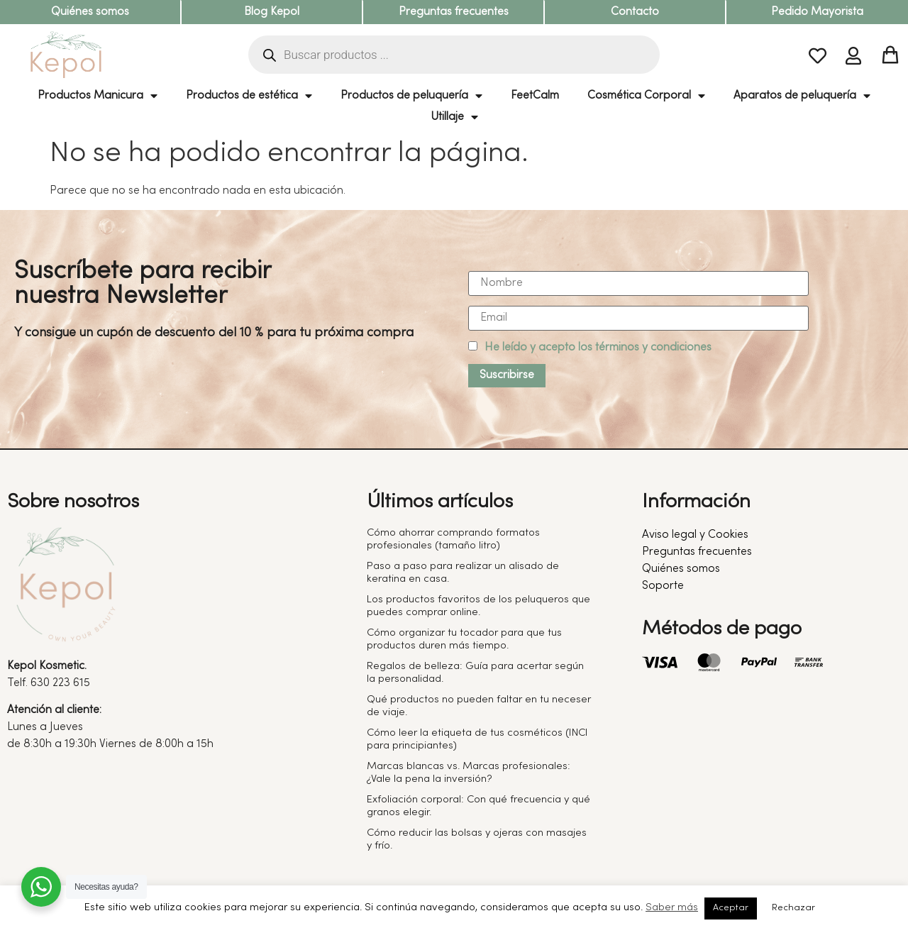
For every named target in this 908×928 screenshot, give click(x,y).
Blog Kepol (271, 12)
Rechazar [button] (793, 908)
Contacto (635, 12)
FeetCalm (535, 95)
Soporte (663, 586)
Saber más (672, 907)
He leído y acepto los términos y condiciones (598, 347)
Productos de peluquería (411, 95)
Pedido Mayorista (817, 12)
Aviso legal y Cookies (695, 535)
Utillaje (454, 117)
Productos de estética (249, 95)
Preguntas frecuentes (454, 12)
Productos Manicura (97, 95)
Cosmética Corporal (646, 95)
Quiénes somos (90, 12)
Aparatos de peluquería (801, 95)
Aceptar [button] (730, 908)
